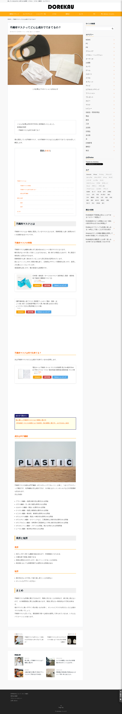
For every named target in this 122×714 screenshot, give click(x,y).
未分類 (88, 135)
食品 (87, 150)
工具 (87, 124)
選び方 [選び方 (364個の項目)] (88, 203)
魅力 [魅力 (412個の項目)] (103, 203)
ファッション (90, 93)
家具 (87, 120)
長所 (21, 203)
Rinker (39, 280)
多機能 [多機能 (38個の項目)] (109, 191)
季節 (87, 116)
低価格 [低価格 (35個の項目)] (88, 191)
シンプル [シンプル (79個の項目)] (95, 180)
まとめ (18, 211)
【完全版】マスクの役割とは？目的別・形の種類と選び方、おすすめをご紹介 (42, 423)
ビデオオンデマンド (93, 89)
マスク (24, 31)
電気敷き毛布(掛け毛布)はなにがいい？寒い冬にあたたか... (66, 673)
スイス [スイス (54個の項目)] (101, 180)
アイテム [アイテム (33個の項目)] (101, 174)
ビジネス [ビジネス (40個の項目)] (99, 189)
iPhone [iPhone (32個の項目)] (95, 174)
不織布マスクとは (21, 181)
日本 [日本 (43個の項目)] (87, 197)
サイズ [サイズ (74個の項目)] (110, 177)
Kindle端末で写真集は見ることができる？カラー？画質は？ (98, 216)
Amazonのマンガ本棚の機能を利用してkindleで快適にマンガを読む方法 (99, 234)
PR (87, 47)
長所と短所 (20, 198)
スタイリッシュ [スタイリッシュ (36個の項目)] (90, 183)
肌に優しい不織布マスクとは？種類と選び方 (31, 420)
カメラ (81, 14)
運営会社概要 (14, 696)
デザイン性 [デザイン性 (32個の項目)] (101, 186)
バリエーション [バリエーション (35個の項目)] (90, 189)
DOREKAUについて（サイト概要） (20, 693)
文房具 (88, 127)
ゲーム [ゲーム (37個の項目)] (105, 177)
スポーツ (89, 74)
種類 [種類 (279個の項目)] (87, 200)
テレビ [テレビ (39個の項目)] (88, 186)
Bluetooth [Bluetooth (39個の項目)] (88, 174)
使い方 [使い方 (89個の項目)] (93, 191)
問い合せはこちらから (107, 14)
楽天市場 (47, 285)
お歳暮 (88, 62)
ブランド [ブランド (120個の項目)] (105, 189)
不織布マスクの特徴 (25, 185)
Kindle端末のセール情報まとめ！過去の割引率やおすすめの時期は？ (98, 222)
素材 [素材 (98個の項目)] (92, 200)
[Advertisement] (45, 106)
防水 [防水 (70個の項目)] (93, 203)
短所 (21, 206)
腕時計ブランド (14, 14)
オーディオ (89, 59)
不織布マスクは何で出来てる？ (28, 189)
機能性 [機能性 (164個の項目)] (92, 197)
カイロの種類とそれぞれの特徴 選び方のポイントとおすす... (65, 661)
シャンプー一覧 (41, 14)
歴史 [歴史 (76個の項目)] (97, 197)
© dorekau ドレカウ (61, 711)
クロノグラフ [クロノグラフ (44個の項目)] (97, 177)
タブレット (89, 82)
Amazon (37, 285)
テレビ (88, 85)
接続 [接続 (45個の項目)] (109, 194)
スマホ (54, 14)
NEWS (20, 31)
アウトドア (89, 51)
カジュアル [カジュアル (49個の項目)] (89, 177)
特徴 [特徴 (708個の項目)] (111, 197)
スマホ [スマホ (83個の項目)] (98, 183)
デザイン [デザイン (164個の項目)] (94, 186)
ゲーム (88, 70)
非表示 (47, 151)
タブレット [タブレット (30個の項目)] (105, 183)
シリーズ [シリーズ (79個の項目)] (88, 180)
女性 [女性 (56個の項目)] (93, 194)
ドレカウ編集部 (36, 31)
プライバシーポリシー (16, 698)
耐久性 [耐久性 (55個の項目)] (97, 200)
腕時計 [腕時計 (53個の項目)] (102, 200)
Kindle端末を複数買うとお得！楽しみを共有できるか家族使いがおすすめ (98, 240)
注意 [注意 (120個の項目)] (102, 197)
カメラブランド (27, 14)
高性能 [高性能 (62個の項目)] (98, 203)
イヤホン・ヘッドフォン (94, 55)
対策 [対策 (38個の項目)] (97, 194)
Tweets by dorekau (92, 162)
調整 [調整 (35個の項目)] (107, 200)
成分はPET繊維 (24, 193)
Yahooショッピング (60, 285)
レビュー (89, 108)
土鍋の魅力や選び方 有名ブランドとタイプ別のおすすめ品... (34, 673)
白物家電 (89, 143)
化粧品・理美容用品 (93, 112)
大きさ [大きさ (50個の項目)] (88, 194)
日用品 (28, 31)
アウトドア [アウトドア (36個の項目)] (109, 174)
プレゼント (89, 97)
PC (94, 14)
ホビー (88, 101)
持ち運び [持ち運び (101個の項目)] (103, 194)
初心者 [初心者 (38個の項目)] (99, 191)
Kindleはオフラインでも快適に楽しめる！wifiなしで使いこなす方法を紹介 (98, 228)
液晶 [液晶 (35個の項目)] (106, 197)
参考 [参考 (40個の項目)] (104, 191)
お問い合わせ (14, 700)
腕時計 (68, 14)
